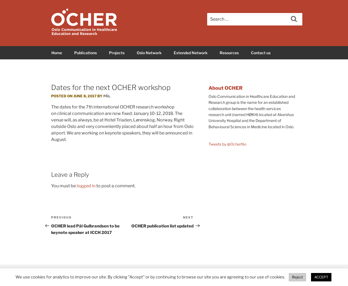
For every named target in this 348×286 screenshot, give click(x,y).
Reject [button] (297, 277)
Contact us (261, 52)
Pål (106, 96)
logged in (86, 185)
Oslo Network (149, 52)
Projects (117, 52)
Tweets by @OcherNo (227, 144)
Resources (229, 52)
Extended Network (190, 52)
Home (56, 52)
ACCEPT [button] (321, 277)
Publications (85, 52)
